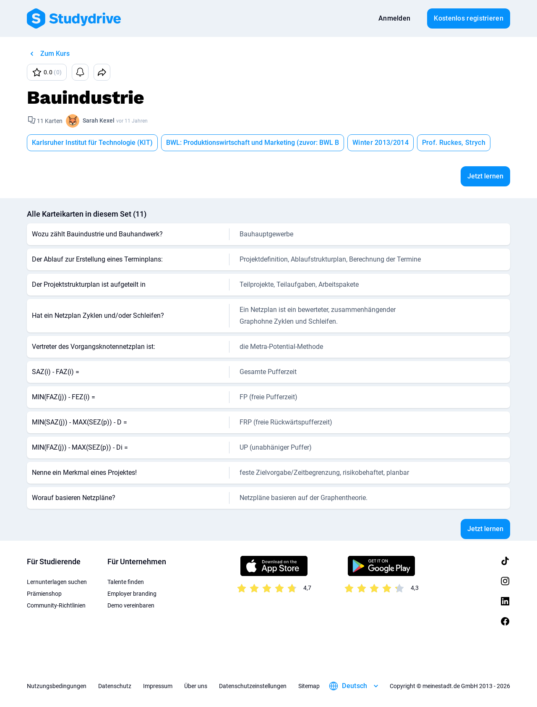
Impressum (157, 686)
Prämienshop (44, 593)
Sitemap (309, 686)
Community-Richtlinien (56, 605)
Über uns (195, 686)
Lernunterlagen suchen (57, 582)
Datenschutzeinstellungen (253, 686)
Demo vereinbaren (130, 605)
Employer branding (131, 593)
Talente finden (125, 582)
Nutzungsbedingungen (56, 686)
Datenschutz (114, 686)
